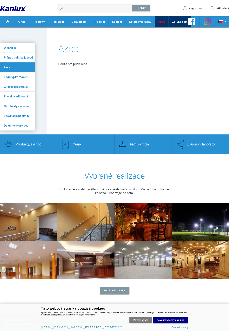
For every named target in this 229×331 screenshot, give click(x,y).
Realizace (58, 21)
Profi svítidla (139, 144)
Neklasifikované (113, 326)
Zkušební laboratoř (16, 86)
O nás (21, 21)
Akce (7, 67)
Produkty (39, 21)
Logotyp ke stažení (16, 77)
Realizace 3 (143, 222)
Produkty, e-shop (29, 144)
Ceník (77, 144)
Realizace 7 (143, 260)
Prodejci (99, 21)
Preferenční (60, 326)
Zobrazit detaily (180, 327)
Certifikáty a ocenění (17, 106)
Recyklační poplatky (16, 115)
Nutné (47, 326)
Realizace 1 (85, 222)
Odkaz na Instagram (207, 21)
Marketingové (93, 326)
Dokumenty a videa (16, 125)
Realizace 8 (200, 260)
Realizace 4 (200, 222)
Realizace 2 (28, 222)
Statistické (76, 326)
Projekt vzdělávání (16, 96)
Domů (7, 21)
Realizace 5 (28, 260)
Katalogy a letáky (140, 21)
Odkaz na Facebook (192, 21)
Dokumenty (79, 21)
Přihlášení (222, 8)
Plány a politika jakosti (18, 57)
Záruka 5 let (179, 21)
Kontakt (117, 21)
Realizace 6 (85, 260)
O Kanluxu (10, 47)
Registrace (195, 8)
